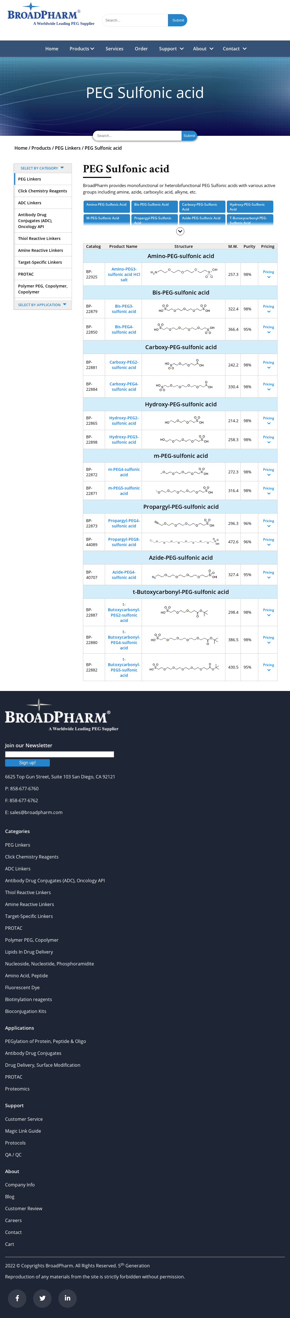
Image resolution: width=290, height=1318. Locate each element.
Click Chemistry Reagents (42, 191)
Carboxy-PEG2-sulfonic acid (124, 364)
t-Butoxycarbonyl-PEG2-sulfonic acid (124, 612)
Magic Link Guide (23, 1131)
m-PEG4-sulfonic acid (124, 472)
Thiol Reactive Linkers (39, 238)
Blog (9, 1197)
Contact (231, 49)
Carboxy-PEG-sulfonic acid (199, 207)
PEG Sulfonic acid (103, 148)
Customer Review (23, 1208)
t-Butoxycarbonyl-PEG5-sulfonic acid (124, 667)
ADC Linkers (29, 202)
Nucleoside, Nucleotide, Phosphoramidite (49, 964)
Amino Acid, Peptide (26, 976)
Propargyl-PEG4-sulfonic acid (124, 523)
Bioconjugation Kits (25, 1011)
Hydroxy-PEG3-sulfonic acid (124, 439)
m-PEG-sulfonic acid (102, 218)
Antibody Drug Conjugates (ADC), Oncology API (35, 220)
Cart (9, 1244)
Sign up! (27, 762)
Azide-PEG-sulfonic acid (201, 218)
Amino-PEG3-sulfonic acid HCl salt (124, 274)
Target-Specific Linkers (40, 262)
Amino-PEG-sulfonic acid (106, 204)
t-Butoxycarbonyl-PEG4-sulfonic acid (124, 640)
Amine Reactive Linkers (40, 250)
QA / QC (13, 1155)
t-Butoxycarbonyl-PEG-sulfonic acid (248, 220)
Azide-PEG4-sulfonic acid (124, 574)
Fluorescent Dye (22, 987)
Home (51, 49)
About (199, 49)
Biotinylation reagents (28, 999)
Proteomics (17, 1089)
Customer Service (24, 1119)
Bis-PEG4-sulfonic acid (124, 329)
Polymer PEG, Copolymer (32, 940)
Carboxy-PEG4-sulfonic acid (124, 386)
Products (82, 49)
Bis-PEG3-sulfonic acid (124, 308)
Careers (13, 1220)
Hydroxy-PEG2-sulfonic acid (124, 420)
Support (168, 49)
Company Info (20, 1185)
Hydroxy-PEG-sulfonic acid (247, 207)
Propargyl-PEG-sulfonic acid (152, 220)
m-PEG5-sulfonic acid (124, 490)
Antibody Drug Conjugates (33, 1053)
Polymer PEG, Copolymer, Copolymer (43, 289)
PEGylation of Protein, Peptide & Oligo (45, 1041)
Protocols (15, 1143)
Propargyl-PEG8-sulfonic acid (124, 541)
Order (141, 49)
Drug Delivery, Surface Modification (42, 1065)
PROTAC (26, 274)
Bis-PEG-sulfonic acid (151, 204)
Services (114, 49)
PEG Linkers (68, 148)
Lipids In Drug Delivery (29, 952)
